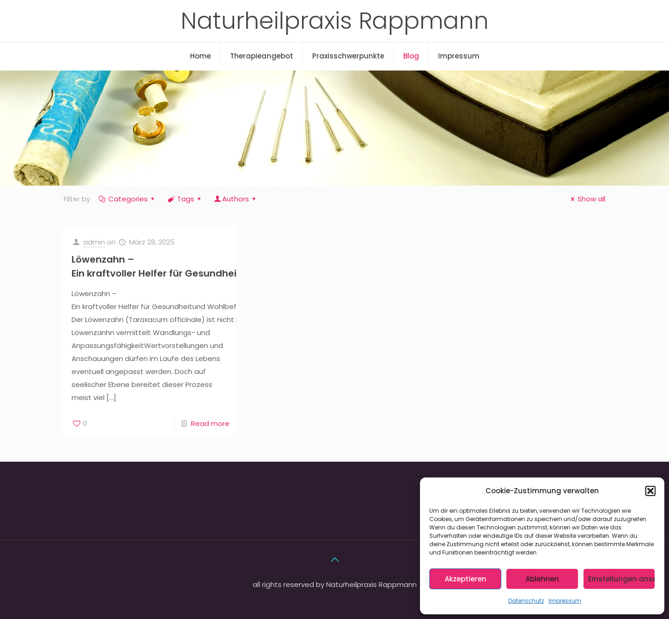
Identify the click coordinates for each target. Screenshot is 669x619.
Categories (127, 199)
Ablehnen (542, 579)
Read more (210, 423)
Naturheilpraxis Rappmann (335, 21)
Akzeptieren (465, 579)
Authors (235, 199)
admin (94, 242)
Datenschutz (526, 601)
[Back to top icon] (334, 559)
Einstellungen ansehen (621, 579)
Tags (185, 199)
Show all (586, 199)
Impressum (565, 601)
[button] (650, 491)
